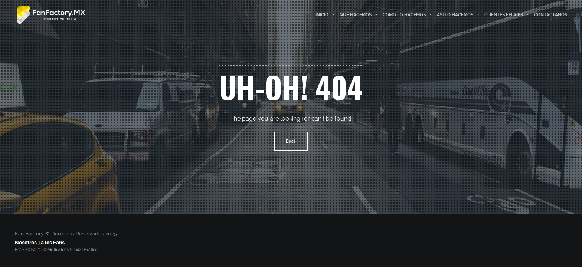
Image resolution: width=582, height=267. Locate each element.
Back (291, 141)
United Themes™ (83, 249)
